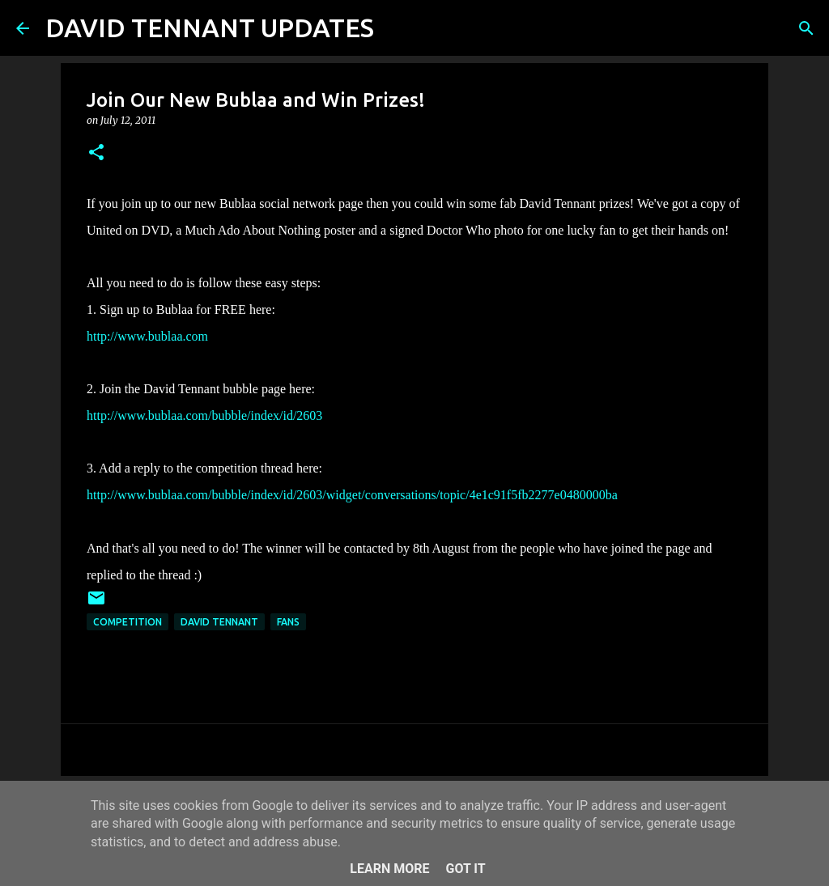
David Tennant (219, 622)
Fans (288, 622)
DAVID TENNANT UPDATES (209, 27)
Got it (465, 868)
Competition (127, 622)
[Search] (396, 28)
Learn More (389, 868)
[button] (96, 153)
